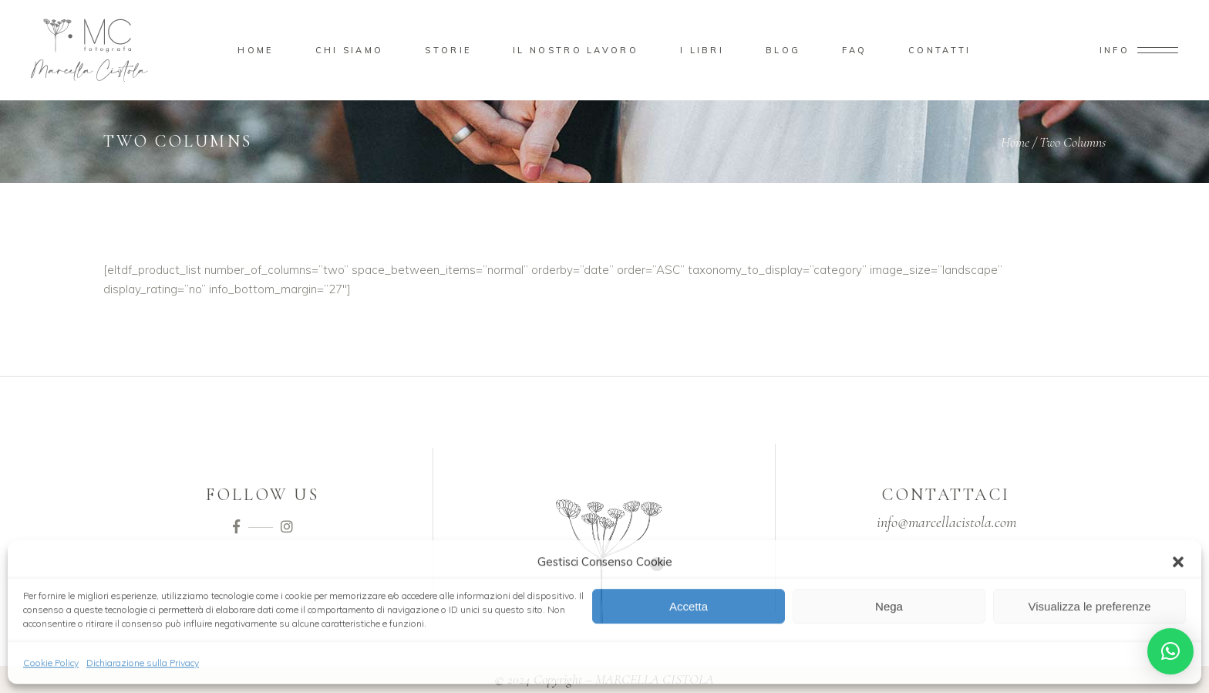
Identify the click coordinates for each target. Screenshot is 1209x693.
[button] (1178, 561)
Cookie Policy (51, 662)
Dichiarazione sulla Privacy (142, 662)
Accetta (688, 605)
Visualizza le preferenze (1090, 605)
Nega (889, 605)
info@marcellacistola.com (946, 522)
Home (1015, 142)
